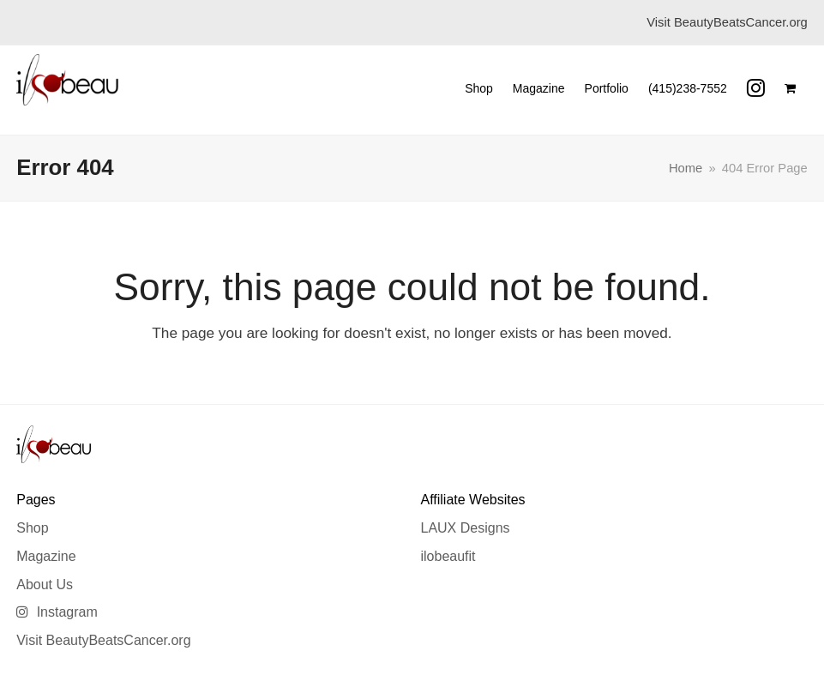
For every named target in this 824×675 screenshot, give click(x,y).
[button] (790, 88)
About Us (44, 584)
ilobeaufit (447, 556)
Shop (32, 528)
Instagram (57, 612)
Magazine (45, 556)
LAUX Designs (464, 528)
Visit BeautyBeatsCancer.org (103, 640)
